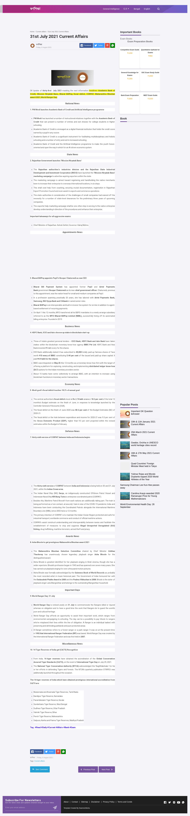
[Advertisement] (78, 22)
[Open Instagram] (174, 802)
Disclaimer (95, 802)
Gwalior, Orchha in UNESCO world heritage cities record (144, 444)
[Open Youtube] (178, 802)
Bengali (137, 9)
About (66, 802)
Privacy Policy (108, 802)
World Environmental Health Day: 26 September (137, 505)
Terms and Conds (125, 802)
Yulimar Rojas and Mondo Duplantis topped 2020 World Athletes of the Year (144, 477)
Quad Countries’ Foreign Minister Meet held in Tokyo (144, 464)
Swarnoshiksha (84, 808)
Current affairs (39, 761)
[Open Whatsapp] (183, 802)
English (147, 9)
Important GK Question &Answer (142, 412)
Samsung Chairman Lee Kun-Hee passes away (139, 486)
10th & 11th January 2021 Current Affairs (143, 423)
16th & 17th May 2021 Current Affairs (145, 454)
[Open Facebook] (165, 802)
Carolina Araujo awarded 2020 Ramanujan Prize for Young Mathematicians (145, 496)
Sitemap (84, 802)
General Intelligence (111, 9)
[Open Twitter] (169, 802)
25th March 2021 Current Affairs (143, 433)
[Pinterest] (107, 45)
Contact (75, 802)
